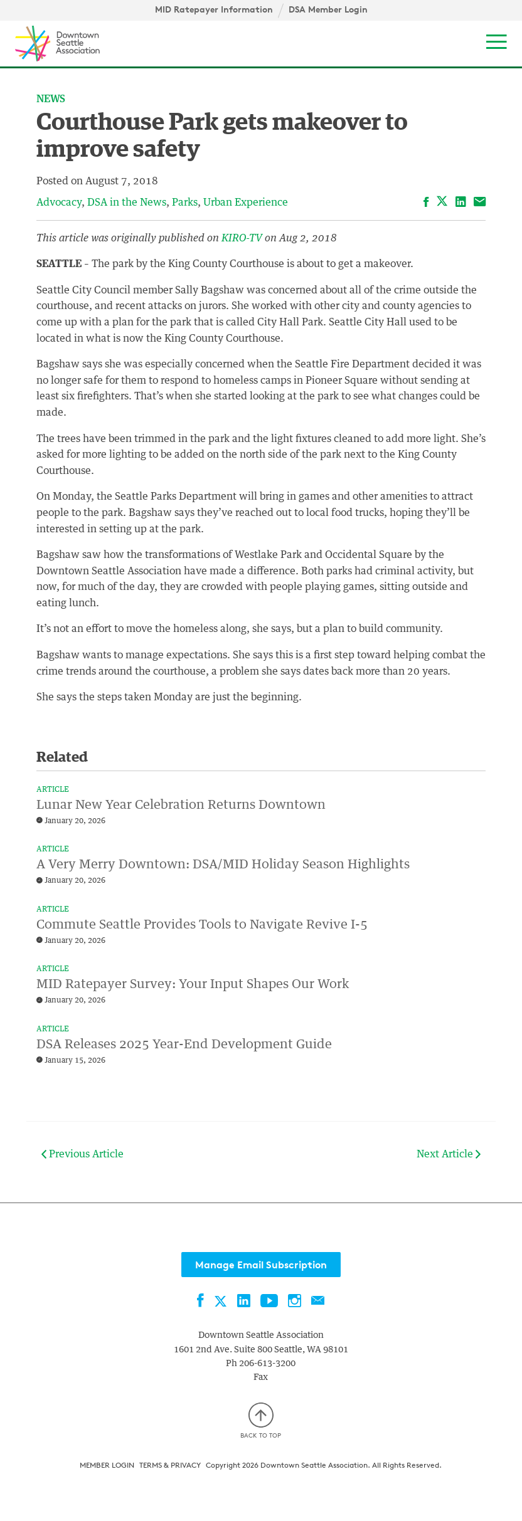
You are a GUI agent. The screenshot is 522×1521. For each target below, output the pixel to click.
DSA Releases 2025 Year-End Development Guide (184, 1044)
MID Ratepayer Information (214, 9)
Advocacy (59, 202)
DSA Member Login (328, 9)
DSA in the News (126, 202)
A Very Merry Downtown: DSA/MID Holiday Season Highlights (223, 864)
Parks (185, 202)
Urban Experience (245, 202)
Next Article (449, 1154)
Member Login (107, 1465)
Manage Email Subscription (261, 1264)
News (50, 99)
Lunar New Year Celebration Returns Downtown (181, 805)
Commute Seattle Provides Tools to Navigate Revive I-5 (202, 924)
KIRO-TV (243, 238)
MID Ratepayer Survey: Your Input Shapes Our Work (192, 984)
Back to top (260, 1421)
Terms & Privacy (170, 1465)
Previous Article (82, 1154)
